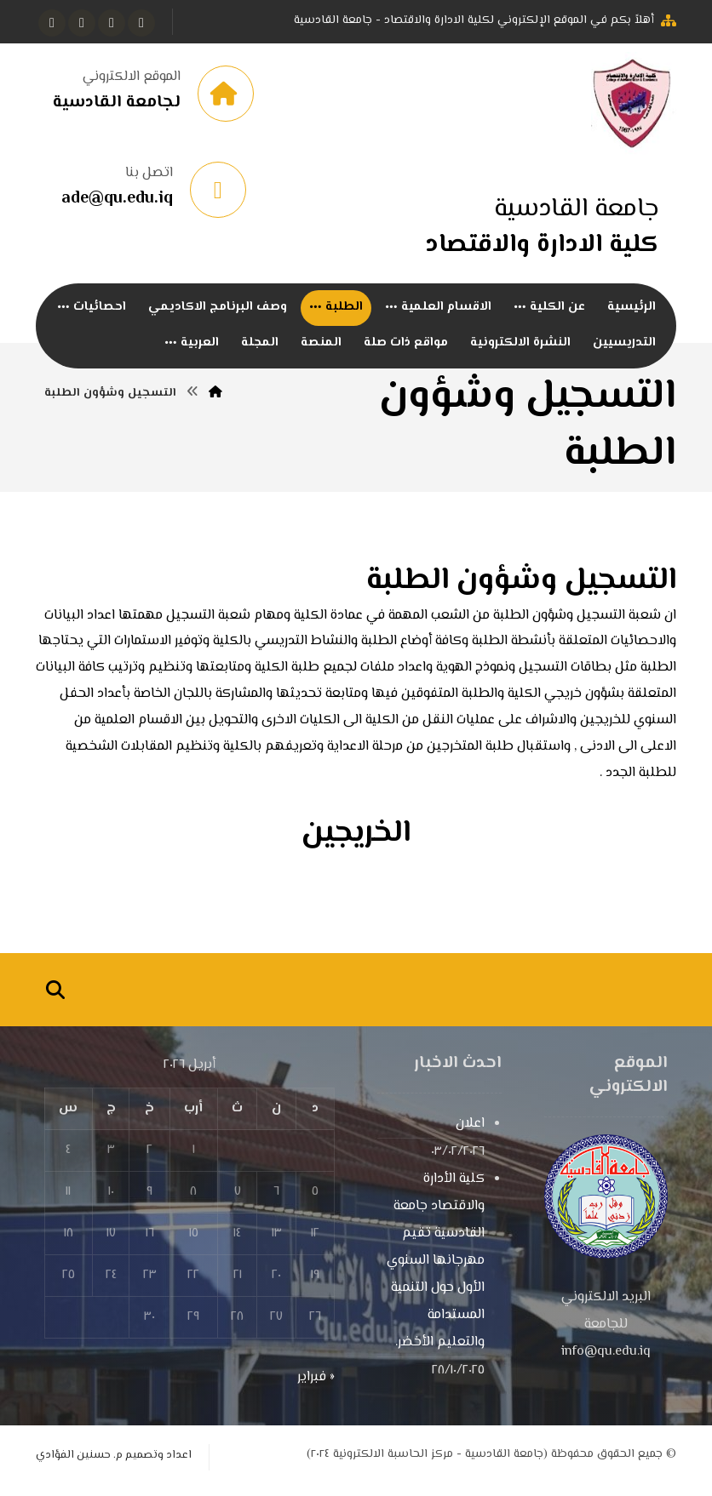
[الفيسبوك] (141, 23)
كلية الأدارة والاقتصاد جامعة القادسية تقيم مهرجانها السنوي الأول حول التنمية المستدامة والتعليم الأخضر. (436, 1270)
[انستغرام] (81, 23)
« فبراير (316, 1386)
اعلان (470, 1133)
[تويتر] (111, 23)
